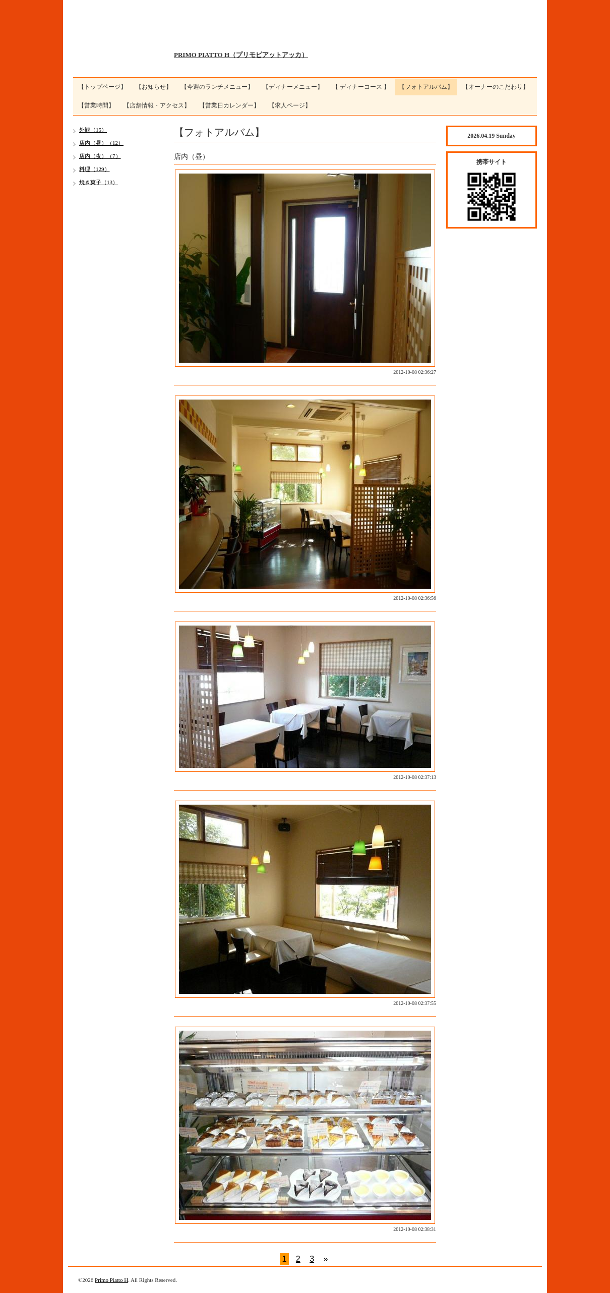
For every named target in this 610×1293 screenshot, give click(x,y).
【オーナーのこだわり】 (495, 86)
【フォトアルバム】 (426, 86)
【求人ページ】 (290, 105)
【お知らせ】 (154, 86)
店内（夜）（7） (100, 156)
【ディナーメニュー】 (293, 86)
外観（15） (93, 130)
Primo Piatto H (111, 1280)
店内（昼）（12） (101, 143)
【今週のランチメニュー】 (217, 86)
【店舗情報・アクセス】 (157, 105)
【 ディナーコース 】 (361, 86)
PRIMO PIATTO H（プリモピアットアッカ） (241, 55)
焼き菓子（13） (98, 182)
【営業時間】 (96, 105)
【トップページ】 (102, 86)
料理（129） (94, 169)
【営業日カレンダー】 (229, 105)
